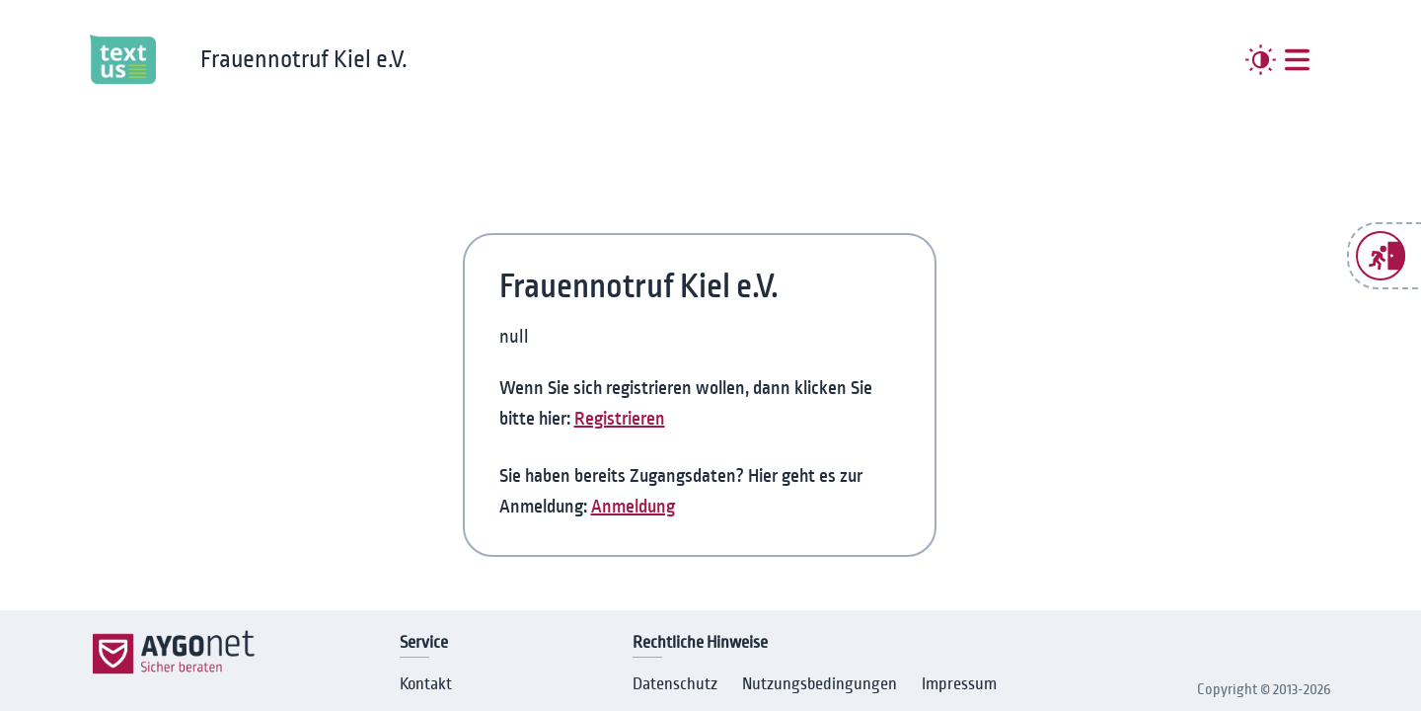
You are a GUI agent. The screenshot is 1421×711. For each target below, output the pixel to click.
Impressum (959, 684)
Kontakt (426, 684)
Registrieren (619, 419)
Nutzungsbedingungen (819, 684)
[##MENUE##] (1297, 59)
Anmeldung (633, 506)
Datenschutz (675, 684)
